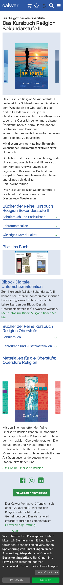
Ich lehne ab (16, 579)
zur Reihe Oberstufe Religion (24, 470)
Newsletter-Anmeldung (31, 495)
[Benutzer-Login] (44, 6)
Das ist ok (45, 579)
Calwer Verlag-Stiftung (20, 527)
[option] (31, 264)
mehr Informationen (47, 572)
